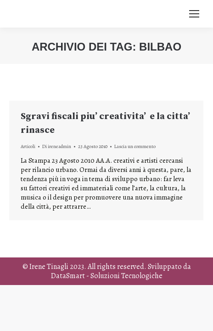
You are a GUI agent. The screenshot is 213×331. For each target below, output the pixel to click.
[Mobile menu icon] (194, 13)
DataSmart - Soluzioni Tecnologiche (107, 276)
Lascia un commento (135, 146)
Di (56, 146)
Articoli (28, 146)
